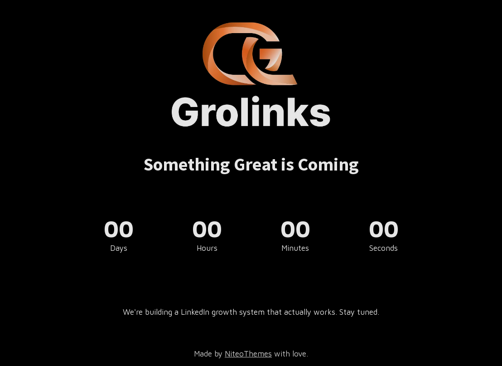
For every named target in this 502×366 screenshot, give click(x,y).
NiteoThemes (248, 353)
